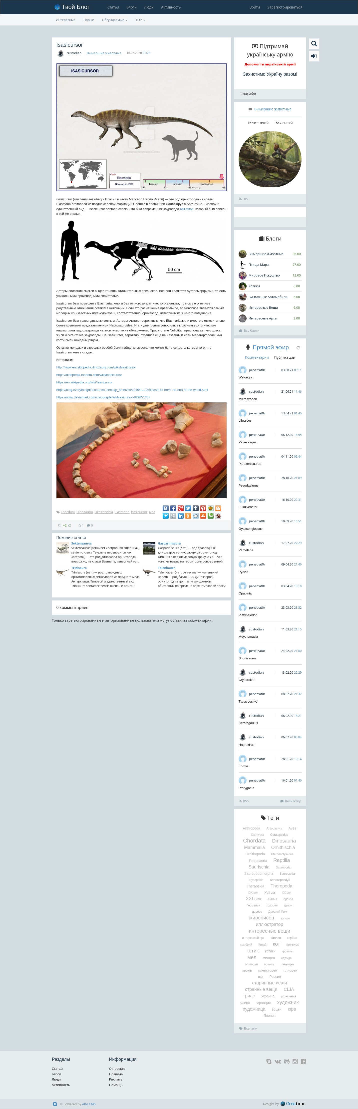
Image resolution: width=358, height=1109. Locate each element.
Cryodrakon (247, 680)
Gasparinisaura (169, 543)
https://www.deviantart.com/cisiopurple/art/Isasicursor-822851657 (103, 397)
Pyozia (243, 572)
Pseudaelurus (249, 485)
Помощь (115, 1085)
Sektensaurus (81, 543)
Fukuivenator (248, 507)
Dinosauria (84, 512)
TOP (140, 19)
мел (152, 512)
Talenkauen (166, 568)
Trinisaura (79, 568)
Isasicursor (139, 512)
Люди (148, 7)
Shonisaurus (248, 658)
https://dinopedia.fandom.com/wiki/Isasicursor (89, 375)
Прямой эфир (271, 347)
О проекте (117, 1068)
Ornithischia (103, 512)
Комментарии (257, 357)
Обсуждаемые (114, 19)
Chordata (68, 512)
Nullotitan (186, 209)
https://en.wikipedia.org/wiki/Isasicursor (84, 382)
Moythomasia (248, 636)
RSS (244, 199)
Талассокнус (248, 701)
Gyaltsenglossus (250, 529)
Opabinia (245, 593)
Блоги (131, 7)
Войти (254, 7)
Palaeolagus (248, 442)
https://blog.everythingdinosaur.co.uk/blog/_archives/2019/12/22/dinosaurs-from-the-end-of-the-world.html (132, 390)
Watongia (245, 377)
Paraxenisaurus (250, 464)
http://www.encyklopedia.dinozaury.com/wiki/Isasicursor (96, 367)
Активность (171, 7)
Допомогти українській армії (270, 64)
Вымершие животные (104, 53)
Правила (116, 1074)
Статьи (113, 7)
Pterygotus (246, 788)
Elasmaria (122, 512)
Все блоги (249, 330)
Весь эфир (290, 801)
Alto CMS (89, 1104)
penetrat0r (257, 370)
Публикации (284, 357)
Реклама (115, 1079)
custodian (74, 53)
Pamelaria (246, 550)
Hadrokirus (246, 745)
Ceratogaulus (248, 723)
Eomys (244, 766)
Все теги (248, 1028)
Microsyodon (248, 399)
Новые (88, 19)
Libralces (245, 420)
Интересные (66, 19)
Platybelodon (248, 615)
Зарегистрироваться (284, 7)
